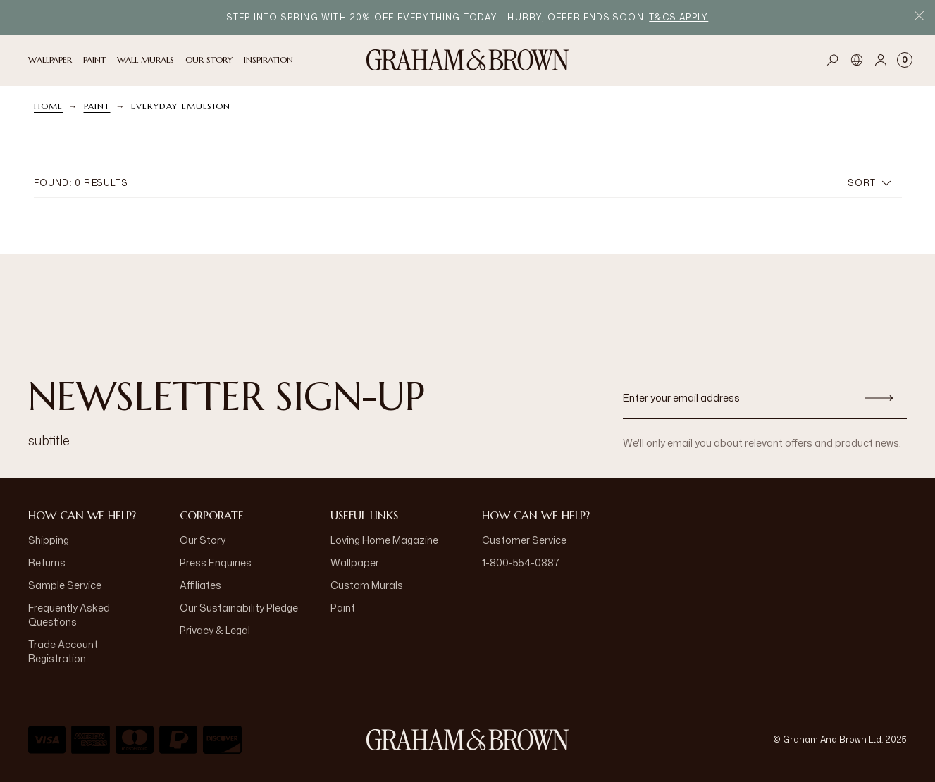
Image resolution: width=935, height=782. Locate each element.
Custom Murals (366, 585)
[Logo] (467, 59)
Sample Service (64, 585)
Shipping (48, 540)
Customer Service (524, 540)
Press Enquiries (216, 562)
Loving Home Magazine (384, 540)
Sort (869, 183)
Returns (47, 562)
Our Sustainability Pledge (239, 607)
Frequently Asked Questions (69, 614)
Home (48, 106)
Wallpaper (354, 562)
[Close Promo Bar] (919, 17)
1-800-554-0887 (520, 562)
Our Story (202, 540)
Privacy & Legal (215, 630)
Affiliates (200, 585)
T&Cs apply (678, 17)
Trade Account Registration (63, 651)
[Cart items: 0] (904, 60)
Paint (97, 106)
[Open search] (833, 60)
